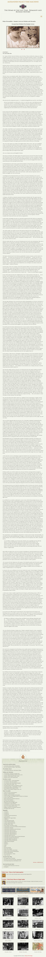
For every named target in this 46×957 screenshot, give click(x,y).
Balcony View (37, 925)
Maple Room (8, 914)
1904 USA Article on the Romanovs (10, 792)
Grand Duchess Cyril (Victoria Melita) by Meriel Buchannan (15, 826)
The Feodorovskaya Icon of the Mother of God (12, 860)
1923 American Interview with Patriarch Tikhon (12, 770)
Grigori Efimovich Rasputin (9, 841)
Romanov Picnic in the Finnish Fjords (11, 777)
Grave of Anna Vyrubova (8, 797)
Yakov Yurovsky (7, 855)
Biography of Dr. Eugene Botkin (10, 817)
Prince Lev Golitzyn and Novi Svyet (10, 806)
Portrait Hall (23, 902)
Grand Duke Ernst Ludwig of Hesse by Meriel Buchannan (14, 836)
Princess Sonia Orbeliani (8, 852)
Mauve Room (37, 902)
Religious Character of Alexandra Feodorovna (12, 807)
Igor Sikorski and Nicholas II (9, 801)
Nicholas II (6, 843)
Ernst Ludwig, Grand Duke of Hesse (10, 825)
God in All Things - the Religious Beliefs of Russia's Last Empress (16, 796)
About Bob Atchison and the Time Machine (12, 765)
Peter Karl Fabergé (7, 847)
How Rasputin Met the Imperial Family (11, 788)
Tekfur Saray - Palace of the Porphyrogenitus (12, 872)
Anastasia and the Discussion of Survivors (11, 865)
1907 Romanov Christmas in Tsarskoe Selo (11, 773)
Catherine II (6, 819)
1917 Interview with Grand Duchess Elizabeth (12, 783)
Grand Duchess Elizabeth (8, 827)
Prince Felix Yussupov (8, 848)
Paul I (5, 846)
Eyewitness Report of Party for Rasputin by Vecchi (13, 785)
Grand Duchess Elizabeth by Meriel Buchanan (12, 829)
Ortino (5, 845)
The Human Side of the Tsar (9, 808)
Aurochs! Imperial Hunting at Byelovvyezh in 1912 (13, 774)
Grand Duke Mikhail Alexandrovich (10, 839)
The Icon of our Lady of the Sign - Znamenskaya (13, 859)
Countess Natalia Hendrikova (9, 821)
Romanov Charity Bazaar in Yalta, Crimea (11, 776)
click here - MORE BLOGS (38, 862)
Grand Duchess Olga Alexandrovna (10, 831)
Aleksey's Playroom (8, 925)
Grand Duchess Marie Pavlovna (9, 830)
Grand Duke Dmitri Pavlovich (9, 835)
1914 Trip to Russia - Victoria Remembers (11, 780)
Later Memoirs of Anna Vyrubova (10, 803)
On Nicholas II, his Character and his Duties (12, 804)
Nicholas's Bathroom (37, 936)
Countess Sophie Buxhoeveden (9, 822)
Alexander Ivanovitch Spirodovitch (10, 815)
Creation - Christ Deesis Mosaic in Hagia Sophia (13, 879)
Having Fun (6, 866)
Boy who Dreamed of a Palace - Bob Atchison (12, 767)
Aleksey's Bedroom (23, 914)
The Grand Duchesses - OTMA (9, 853)
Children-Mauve (23, 936)
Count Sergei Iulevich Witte (9, 820)
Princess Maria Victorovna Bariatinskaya (11, 851)
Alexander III (6, 814)
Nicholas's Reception (23, 948)
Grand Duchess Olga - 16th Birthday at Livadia (12, 786)
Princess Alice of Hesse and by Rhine (10, 850)
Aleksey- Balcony (8, 936)
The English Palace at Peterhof (9, 858)
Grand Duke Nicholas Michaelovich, (10, 840)
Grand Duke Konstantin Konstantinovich (11, 837)
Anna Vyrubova (7, 816)
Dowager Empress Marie (8, 824)
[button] (21, 49)
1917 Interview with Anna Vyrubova (10, 781)
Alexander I (6, 811)
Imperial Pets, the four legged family (10, 802)
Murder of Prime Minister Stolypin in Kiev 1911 (12, 789)
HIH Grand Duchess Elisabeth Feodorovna (11, 798)
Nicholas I (6, 842)
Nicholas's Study (37, 914)
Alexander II (6, 813)
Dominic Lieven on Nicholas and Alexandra (12, 795)
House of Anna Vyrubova (8, 799)
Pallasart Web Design (28, 955)
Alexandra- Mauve (8, 948)
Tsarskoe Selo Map (37, 948)
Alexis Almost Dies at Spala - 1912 (10, 784)
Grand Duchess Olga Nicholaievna (10, 832)
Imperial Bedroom (8, 902)
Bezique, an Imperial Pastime (9, 793)
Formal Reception (23, 925)
